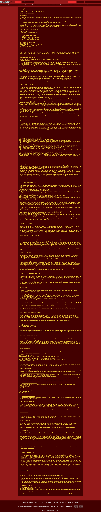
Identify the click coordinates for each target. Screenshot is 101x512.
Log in (97, 1)
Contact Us (37, 502)
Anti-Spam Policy (63, 502)
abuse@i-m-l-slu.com (33, 175)
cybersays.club (69, 167)
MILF (73, 4)
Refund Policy (70, 502)
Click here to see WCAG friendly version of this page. (32, 11)
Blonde (36, 4)
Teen (52, 4)
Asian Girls (47, 4)
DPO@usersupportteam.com (52, 129)
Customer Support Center (28, 502)
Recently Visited (80, 1)
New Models (30, 4)
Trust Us (42, 502)
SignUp (88, 1)
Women (18, 1)
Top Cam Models (58, 4)
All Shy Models (10, 4)
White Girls (16, 4)
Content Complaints (66, 503)
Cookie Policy (58, 503)
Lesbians (88, 4)
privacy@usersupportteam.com (27, 360)
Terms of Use (48, 502)
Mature (77, 4)
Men (24, 1)
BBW (70, 4)
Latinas (65, 4)
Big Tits (82, 4)
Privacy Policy (55, 502)
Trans (31, 1)
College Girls (23, 4)
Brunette (41, 4)
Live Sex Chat (72, 1)
